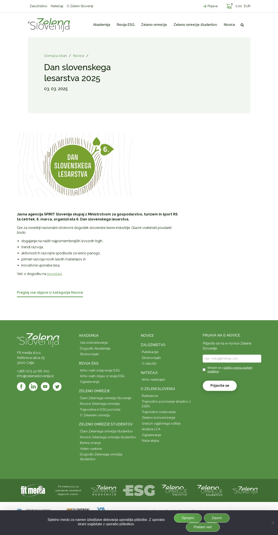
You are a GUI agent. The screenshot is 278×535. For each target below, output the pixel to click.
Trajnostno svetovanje (159, 412)
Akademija (89, 335)
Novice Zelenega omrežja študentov (108, 437)
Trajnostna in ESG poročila (100, 410)
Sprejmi (188, 518)
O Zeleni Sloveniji (158, 389)
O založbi (149, 363)
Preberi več (203, 527)
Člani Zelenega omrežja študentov (106, 431)
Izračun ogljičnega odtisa (161, 423)
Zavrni (217, 518)
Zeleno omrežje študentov (106, 424)
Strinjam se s (229, 369)
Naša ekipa (150, 441)
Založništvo (153, 345)
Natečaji (149, 373)
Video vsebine (91, 449)
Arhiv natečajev (153, 380)
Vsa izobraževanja (94, 343)
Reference (150, 396)
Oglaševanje (89, 382)
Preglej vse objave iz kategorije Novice (50, 293)
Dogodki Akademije (95, 348)
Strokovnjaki (89, 354)
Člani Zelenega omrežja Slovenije (105, 398)
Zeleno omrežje (94, 391)
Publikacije (150, 352)
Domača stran (55, 56)
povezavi (54, 274)
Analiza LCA (151, 429)
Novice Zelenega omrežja (100, 404)
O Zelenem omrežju (95, 415)
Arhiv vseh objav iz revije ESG (102, 376)
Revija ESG (88, 363)
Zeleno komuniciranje (158, 418)
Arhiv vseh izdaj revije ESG (100, 370)
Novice (78, 56)
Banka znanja (90, 443)
